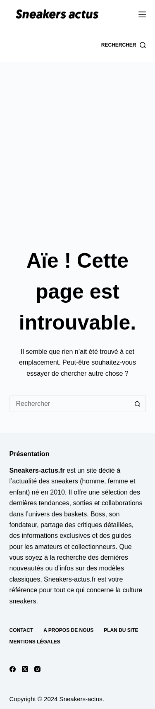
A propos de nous (68, 630)
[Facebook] (13, 669)
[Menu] (142, 14)
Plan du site (121, 630)
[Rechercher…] (69, 404)
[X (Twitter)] (25, 669)
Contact (21, 630)
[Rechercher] (123, 45)
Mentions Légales (35, 642)
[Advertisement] (77, 143)
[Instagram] (37, 669)
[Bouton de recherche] (137, 404)
